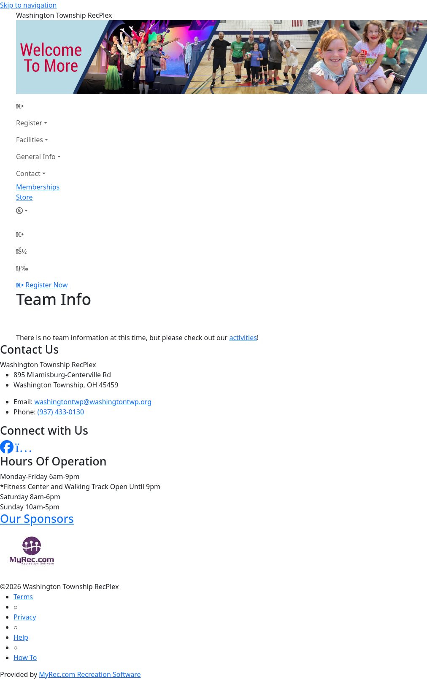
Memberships (37, 187)
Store (24, 197)
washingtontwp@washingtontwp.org (93, 401)
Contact (28, 173)
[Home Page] (38, 105)
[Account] (38, 210)
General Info (36, 156)
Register (29, 122)
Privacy (25, 617)
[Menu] (22, 268)
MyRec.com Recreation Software (90, 674)
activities (243, 337)
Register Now (46, 284)
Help (21, 637)
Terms (23, 596)
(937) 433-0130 (61, 412)
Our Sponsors (37, 518)
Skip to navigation (28, 5)
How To (25, 657)
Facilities (29, 139)
